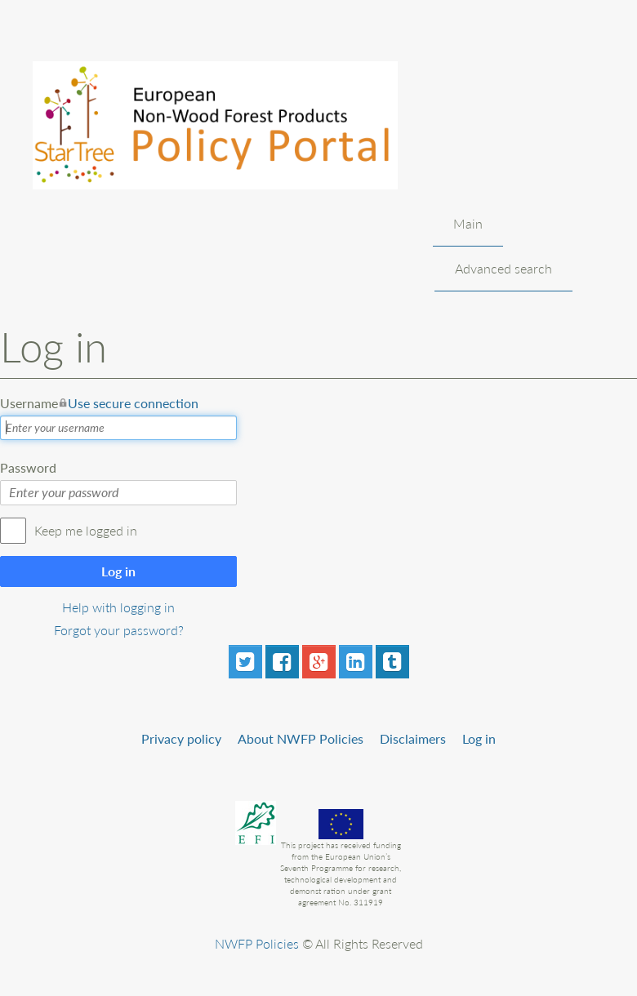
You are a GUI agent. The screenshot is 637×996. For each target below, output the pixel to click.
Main (468, 223)
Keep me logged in (85, 530)
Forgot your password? (119, 630)
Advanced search (503, 268)
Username (99, 403)
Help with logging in (118, 607)
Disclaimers (413, 738)
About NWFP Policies (300, 738)
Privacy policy (181, 738)
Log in (118, 571)
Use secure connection (133, 403)
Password (28, 467)
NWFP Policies (257, 943)
